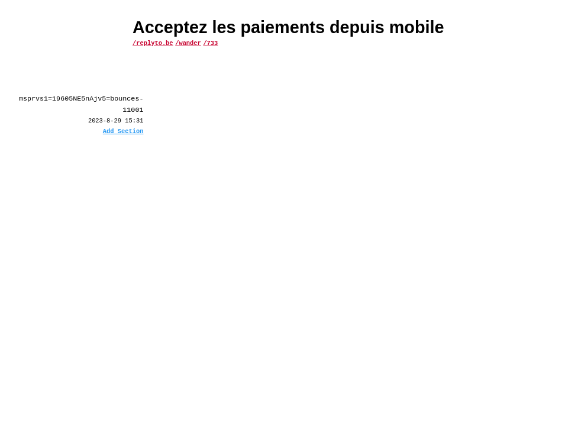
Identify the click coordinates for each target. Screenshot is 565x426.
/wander (188, 42)
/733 (210, 42)
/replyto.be (153, 42)
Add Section (123, 132)
